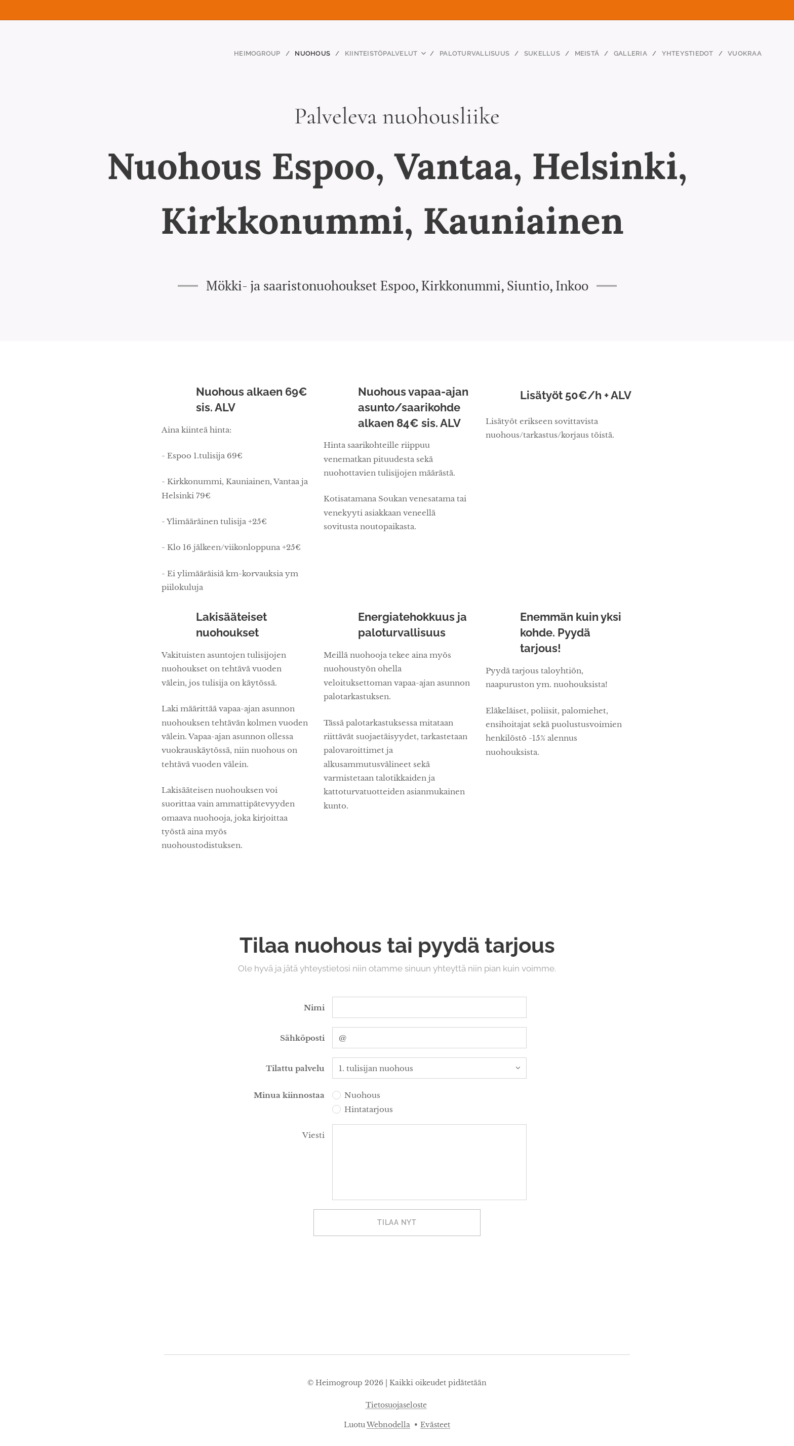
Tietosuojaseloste (396, 1405)
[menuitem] (284, 53)
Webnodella (388, 1424)
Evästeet (435, 1424)
